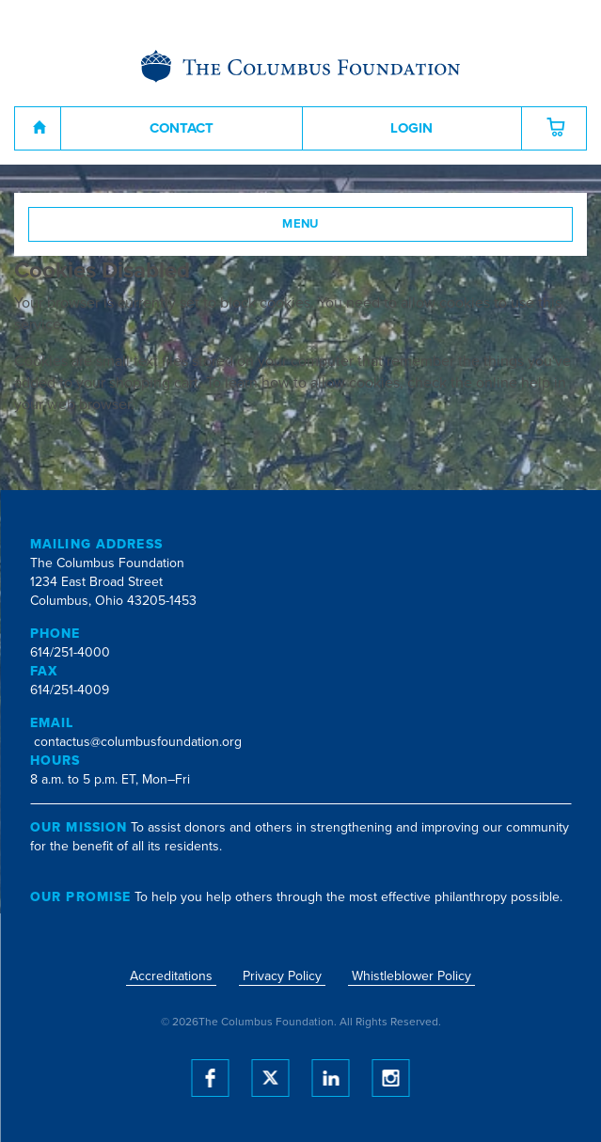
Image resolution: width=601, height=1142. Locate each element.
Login (411, 127)
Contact (181, 127)
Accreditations (171, 976)
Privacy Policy (282, 976)
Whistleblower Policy (411, 976)
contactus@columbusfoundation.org (137, 742)
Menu (300, 223)
